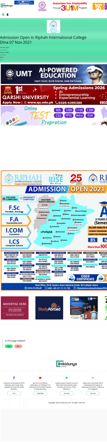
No (18, 346)
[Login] (7, 14)
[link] (24, 3)
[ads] (15, 307)
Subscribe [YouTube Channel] (40, 393)
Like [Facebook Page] (14, 393)
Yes (8, 346)
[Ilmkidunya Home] (7, 5)
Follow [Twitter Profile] (66, 393)
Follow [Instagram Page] (93, 393)
